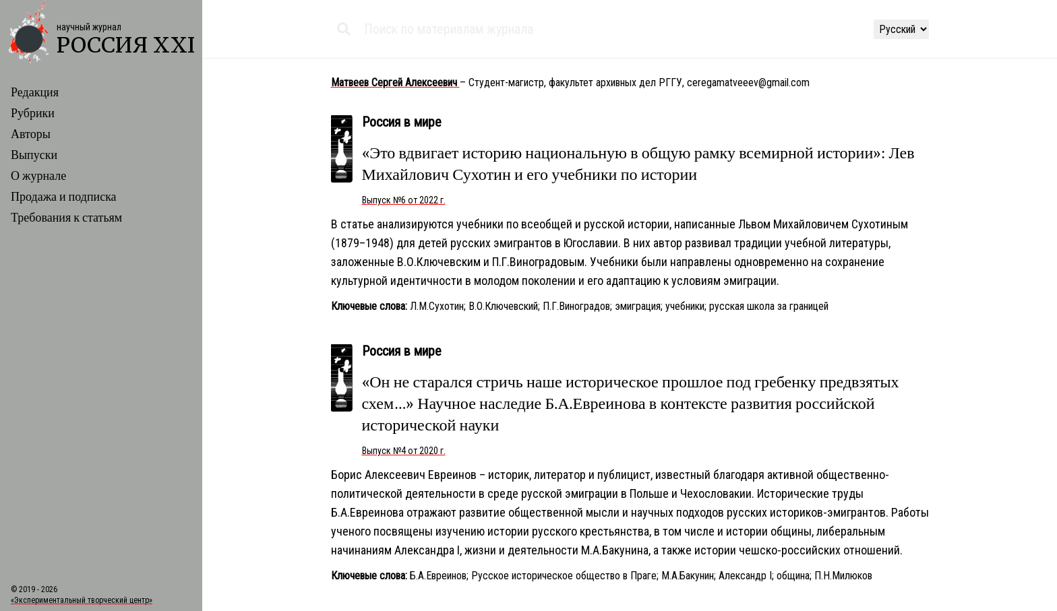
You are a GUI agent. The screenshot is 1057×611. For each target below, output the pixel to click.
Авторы (31, 134)
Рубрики (33, 113)
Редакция (35, 93)
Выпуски (34, 155)
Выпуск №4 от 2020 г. (404, 450)
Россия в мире (402, 122)
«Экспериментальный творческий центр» (81, 600)
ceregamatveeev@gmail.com (748, 82)
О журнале (38, 176)
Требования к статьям (66, 218)
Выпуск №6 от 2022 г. (404, 200)
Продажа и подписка (64, 197)
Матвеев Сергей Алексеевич (395, 82)
